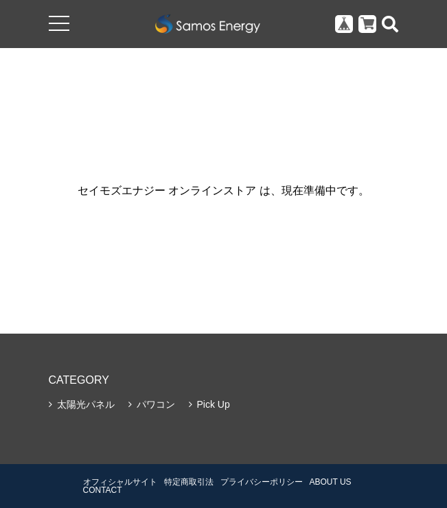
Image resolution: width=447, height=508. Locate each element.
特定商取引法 (189, 482)
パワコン (156, 404)
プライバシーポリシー (261, 482)
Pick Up (213, 404)
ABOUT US (331, 482)
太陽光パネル (86, 404)
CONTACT (102, 490)
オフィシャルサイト (120, 482)
